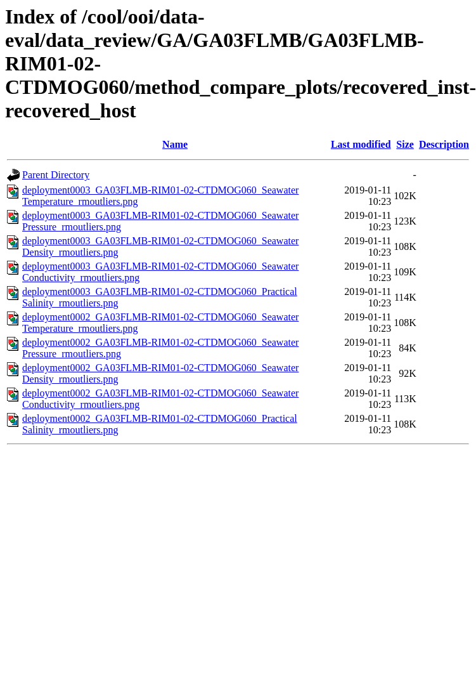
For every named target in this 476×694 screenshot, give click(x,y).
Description (444, 144)
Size (405, 144)
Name (175, 144)
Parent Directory (55, 174)
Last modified (361, 144)
